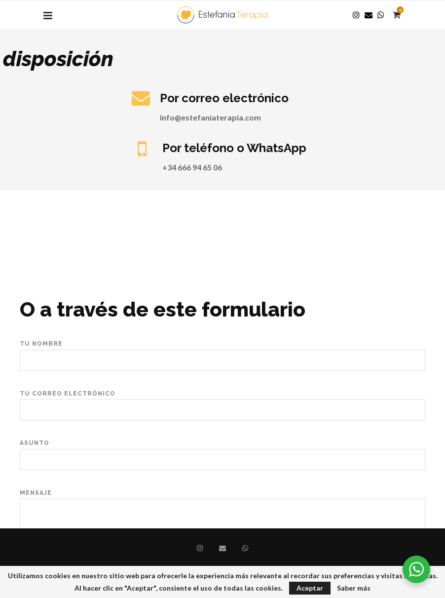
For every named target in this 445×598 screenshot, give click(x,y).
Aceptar (310, 588)
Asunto (222, 484)
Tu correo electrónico (222, 434)
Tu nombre (222, 384)
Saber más (354, 588)
